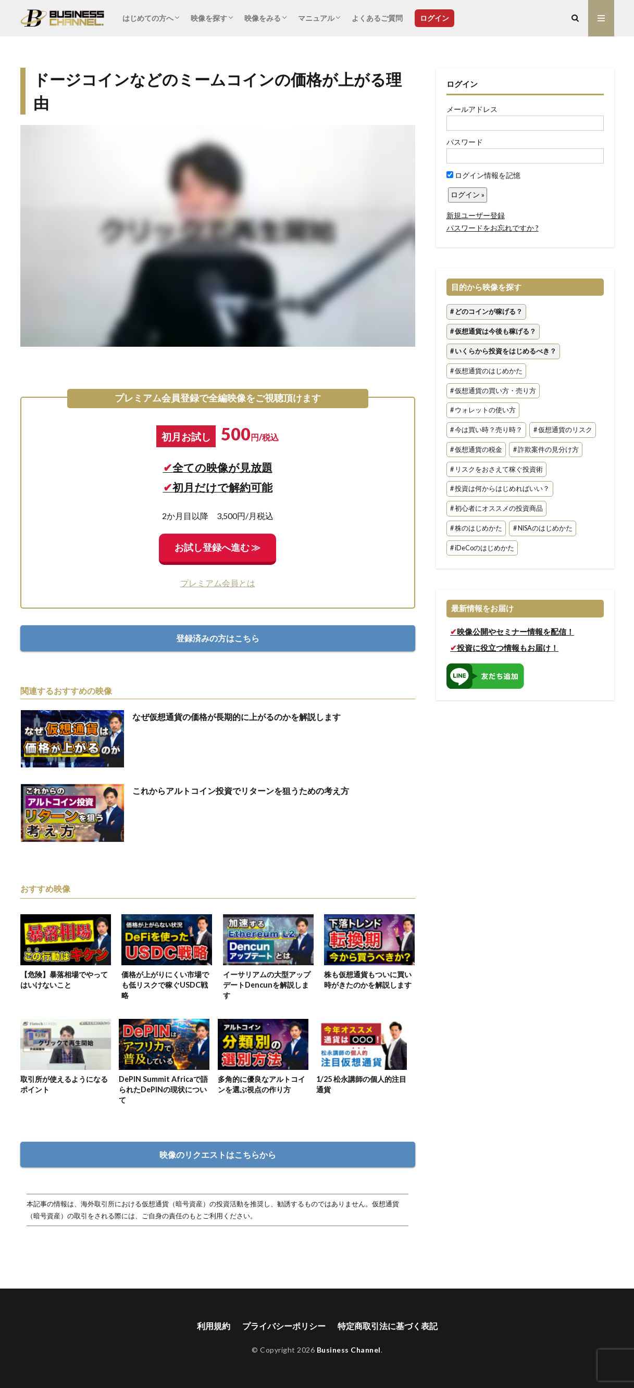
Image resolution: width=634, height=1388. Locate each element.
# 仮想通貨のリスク (562, 430)
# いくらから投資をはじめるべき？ (503, 351)
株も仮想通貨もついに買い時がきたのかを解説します (368, 979)
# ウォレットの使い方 (483, 410)
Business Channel (349, 1349)
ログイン (434, 18)
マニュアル (316, 18)
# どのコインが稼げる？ (486, 312)
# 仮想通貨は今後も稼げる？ (493, 331)
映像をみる (262, 18)
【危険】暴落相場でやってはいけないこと (64, 979)
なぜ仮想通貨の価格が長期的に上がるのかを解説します (236, 717)
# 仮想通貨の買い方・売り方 (493, 391)
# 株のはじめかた (476, 528)
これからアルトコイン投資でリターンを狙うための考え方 (240, 791)
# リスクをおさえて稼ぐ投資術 (496, 469)
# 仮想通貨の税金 (476, 449)
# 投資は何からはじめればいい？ (500, 489)
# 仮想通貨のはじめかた (486, 371)
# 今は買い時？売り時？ (486, 430)
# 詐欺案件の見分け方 (546, 449)
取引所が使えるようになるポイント (64, 1084)
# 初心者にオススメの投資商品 (496, 509)
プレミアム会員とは (217, 583)
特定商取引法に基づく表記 (388, 1326)
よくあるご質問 (377, 18)
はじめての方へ (147, 18)
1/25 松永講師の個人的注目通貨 (361, 1084)
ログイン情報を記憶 (483, 175)
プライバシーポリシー (284, 1326)
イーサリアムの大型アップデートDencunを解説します (266, 985)
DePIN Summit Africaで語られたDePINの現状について (163, 1089)
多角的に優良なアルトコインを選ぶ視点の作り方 (261, 1084)
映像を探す (209, 18)
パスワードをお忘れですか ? (492, 227)
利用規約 (213, 1326)
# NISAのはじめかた (543, 528)
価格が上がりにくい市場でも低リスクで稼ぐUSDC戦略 (165, 985)
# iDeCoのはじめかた (482, 548)
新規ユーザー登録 (475, 215)
